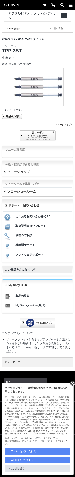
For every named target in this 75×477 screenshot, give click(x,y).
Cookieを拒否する (22, 459)
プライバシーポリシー (45, 441)
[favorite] (44, 5)
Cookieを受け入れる (23, 451)
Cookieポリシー (36, 438)
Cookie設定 (18, 468)
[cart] (53, 5)
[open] (62, 5)
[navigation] (64, 15)
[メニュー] (71, 5)
